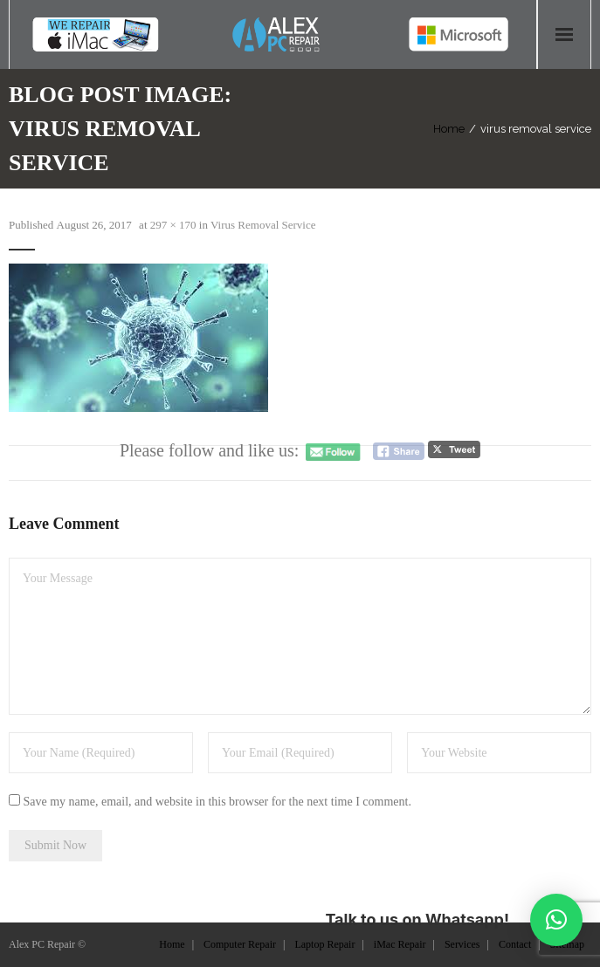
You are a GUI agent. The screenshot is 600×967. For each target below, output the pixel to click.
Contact (515, 944)
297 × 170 (173, 224)
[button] (556, 920)
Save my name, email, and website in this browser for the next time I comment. (217, 801)
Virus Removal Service (263, 224)
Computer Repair (239, 944)
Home (449, 128)
